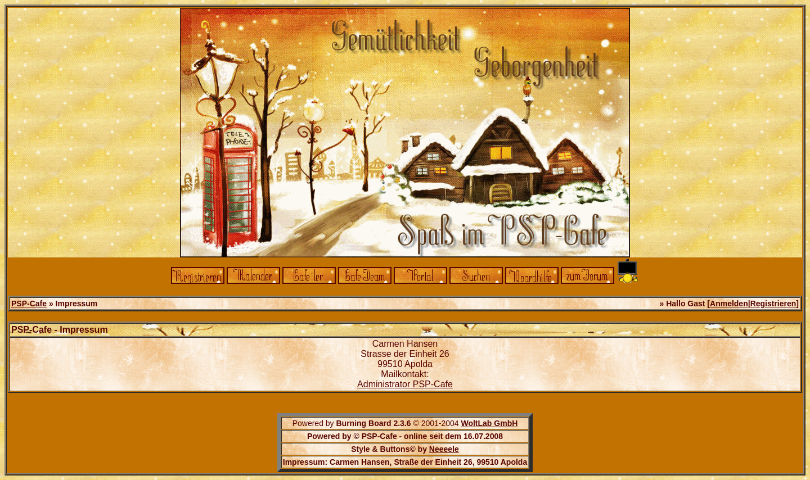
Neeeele (444, 449)
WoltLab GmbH (489, 423)
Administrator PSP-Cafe (405, 384)
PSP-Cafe (29, 303)
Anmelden (729, 303)
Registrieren (773, 303)
